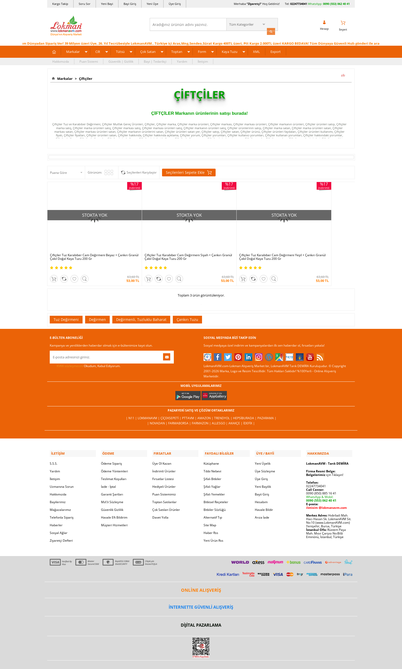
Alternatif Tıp (213, 503)
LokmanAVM (201, 657)
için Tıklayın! (324, 460)
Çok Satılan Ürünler (166, 495)
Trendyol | (223, 405)
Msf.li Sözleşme (112, 487)
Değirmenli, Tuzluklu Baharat (141, 305)
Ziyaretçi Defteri (61, 526)
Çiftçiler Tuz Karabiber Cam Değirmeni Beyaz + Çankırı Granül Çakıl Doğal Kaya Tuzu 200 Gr (83, 243)
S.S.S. (53, 449)
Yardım (182, 61)
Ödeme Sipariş (111, 449)
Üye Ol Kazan (161, 449)
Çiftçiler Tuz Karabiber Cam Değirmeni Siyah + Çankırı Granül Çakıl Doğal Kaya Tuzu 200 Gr (160, 243)
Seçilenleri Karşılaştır (142, 171)
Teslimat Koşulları (113, 464)
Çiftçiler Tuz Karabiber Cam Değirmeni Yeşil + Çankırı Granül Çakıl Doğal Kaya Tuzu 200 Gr (236, 243)
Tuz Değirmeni (66, 305)
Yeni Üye (152, 4)
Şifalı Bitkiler (212, 464)
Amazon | (205, 405)
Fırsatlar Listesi (163, 464)
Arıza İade (262, 503)
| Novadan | (157, 410)
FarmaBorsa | (180, 410)
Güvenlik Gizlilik (112, 495)
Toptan (176, 51)
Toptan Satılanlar (164, 487)
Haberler (56, 510)
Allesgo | (220, 410)
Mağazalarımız (60, 495)
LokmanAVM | (149, 405)
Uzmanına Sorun (62, 472)
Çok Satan (148, 51)
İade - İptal (108, 472)
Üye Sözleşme (265, 456)
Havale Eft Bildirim (114, 503)
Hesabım (261, 487)
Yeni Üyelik (262, 449)
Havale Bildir (264, 495)
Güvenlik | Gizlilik (120, 61)
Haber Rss (211, 518)
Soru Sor (85, 4)
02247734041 (298, 4)
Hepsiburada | (245, 405)
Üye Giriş (175, 4)
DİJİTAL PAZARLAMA (201, 611)
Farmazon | (202, 410)
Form (202, 51)
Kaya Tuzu (229, 51)
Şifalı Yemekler (214, 479)
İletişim (203, 61)
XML (256, 51)
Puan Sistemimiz (164, 479)
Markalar (73, 51)
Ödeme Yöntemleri (114, 456)
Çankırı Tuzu (187, 305)
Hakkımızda (60, 61)
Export (275, 51)
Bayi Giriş (130, 4)
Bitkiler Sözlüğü (215, 495)
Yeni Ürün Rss (213, 526)
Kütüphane (211, 449)
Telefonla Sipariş (62, 503)
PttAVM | (189, 405)
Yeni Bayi (107, 4)
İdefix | (249, 410)
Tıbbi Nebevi (212, 456)
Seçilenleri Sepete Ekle (189, 172)
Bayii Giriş (262, 479)
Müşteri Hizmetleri (114, 510)
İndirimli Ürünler (164, 456)
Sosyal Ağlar (58, 518)
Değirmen (97, 305)
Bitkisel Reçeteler (216, 487)
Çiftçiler (84, 77)
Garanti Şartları (112, 479)
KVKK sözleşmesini (70, 352)
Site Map (210, 510)
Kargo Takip (60, 4)
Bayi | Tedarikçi (155, 61)
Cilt (97, 51)
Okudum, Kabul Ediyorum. (85, 352)
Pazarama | (266, 405)
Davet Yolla (160, 503)
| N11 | (132, 405)
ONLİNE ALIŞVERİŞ (201, 575)
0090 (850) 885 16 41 (321, 478)
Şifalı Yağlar (212, 472)
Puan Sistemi (88, 61)
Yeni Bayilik (263, 472)
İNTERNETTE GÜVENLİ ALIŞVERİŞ (201, 592)
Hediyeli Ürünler (164, 472)
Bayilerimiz (58, 487)
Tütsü (120, 51)
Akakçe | (235, 410)
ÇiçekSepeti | (171, 405)
